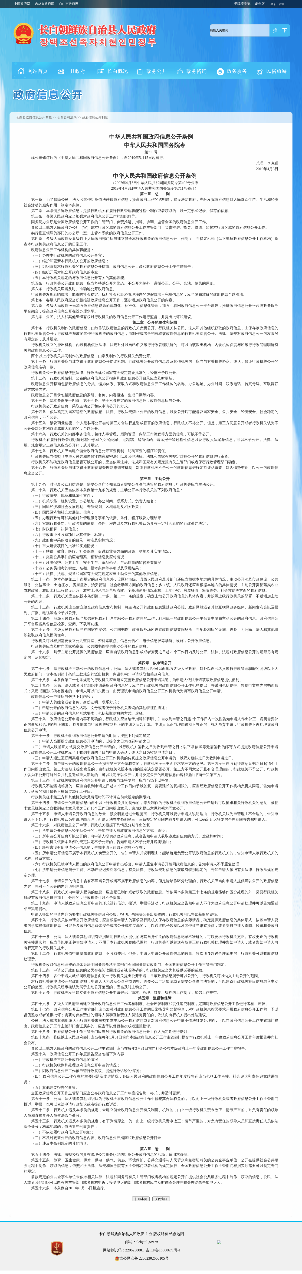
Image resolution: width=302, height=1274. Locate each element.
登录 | (274, 4)
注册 (282, 4)
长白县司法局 (67, 117)
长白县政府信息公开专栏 (34, 117)
